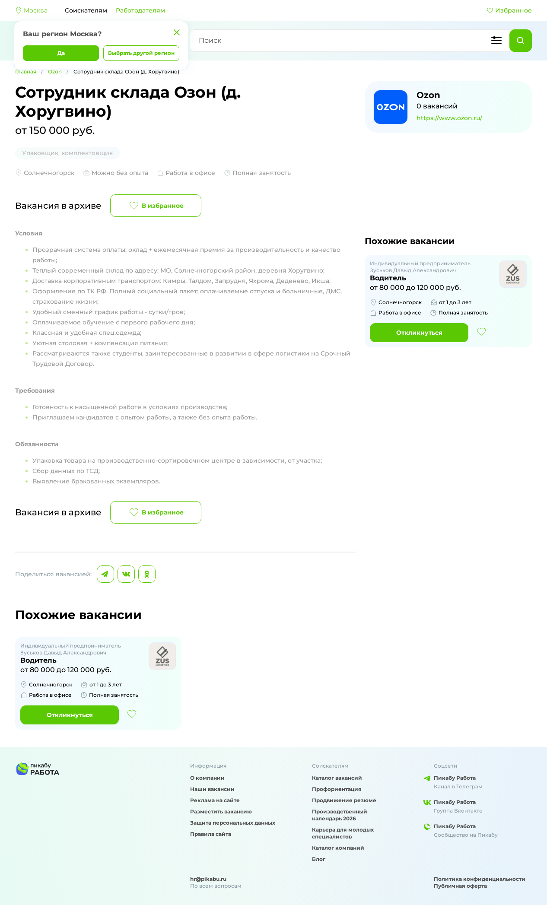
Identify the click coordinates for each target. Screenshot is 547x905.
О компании (207, 778)
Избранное (509, 10)
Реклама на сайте (215, 800)
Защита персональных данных (232, 822)
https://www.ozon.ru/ (449, 118)
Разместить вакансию (221, 811)
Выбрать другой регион (141, 53)
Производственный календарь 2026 (339, 815)
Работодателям (140, 10)
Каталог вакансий (337, 778)
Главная (25, 71)
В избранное (156, 206)
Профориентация (337, 789)
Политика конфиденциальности (479, 879)
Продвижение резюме (344, 800)
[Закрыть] (177, 32)
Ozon (55, 71)
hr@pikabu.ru (208, 879)
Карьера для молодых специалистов (343, 833)
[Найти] (520, 40)
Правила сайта (210, 834)
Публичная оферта (460, 886)
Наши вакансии (212, 789)
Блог (318, 859)
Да (61, 53)
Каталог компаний (338, 848)
